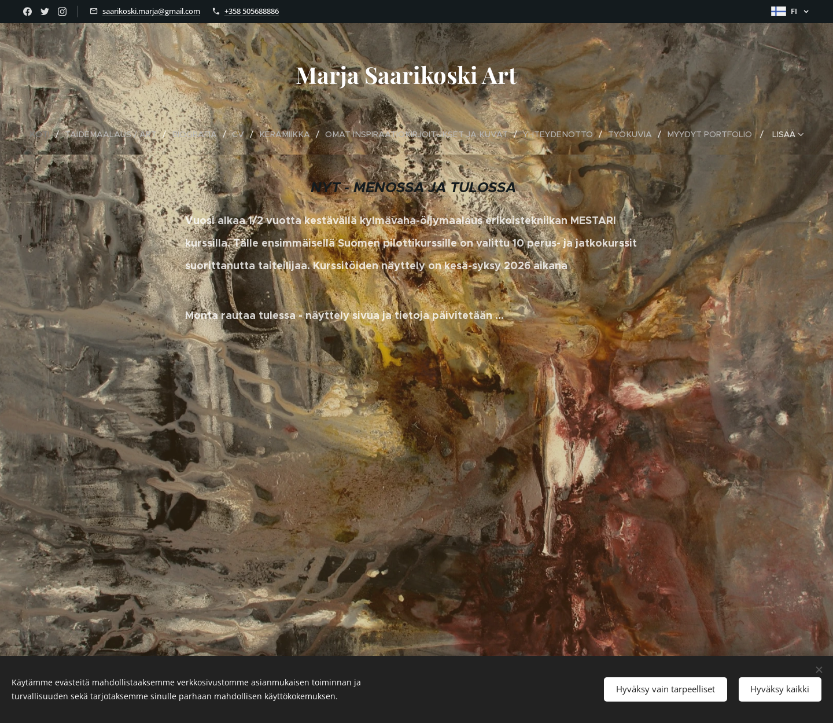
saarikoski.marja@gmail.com (151, 11)
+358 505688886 (251, 11)
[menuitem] (50, 134)
